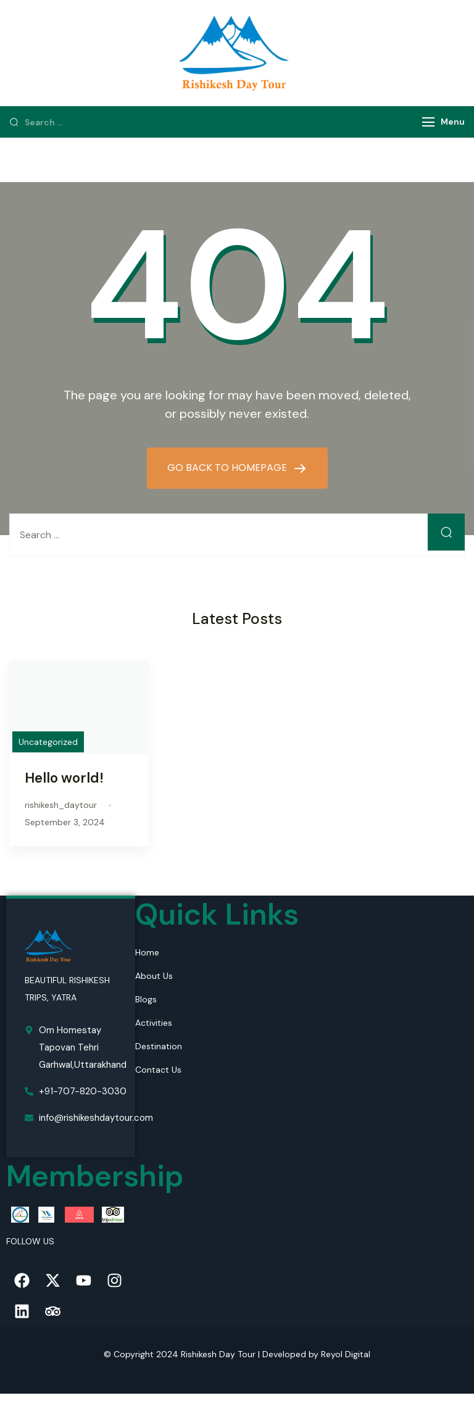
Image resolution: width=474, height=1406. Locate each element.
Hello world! (64, 778)
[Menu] (428, 122)
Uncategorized (48, 741)
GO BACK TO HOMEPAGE (228, 467)
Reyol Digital (345, 1354)
